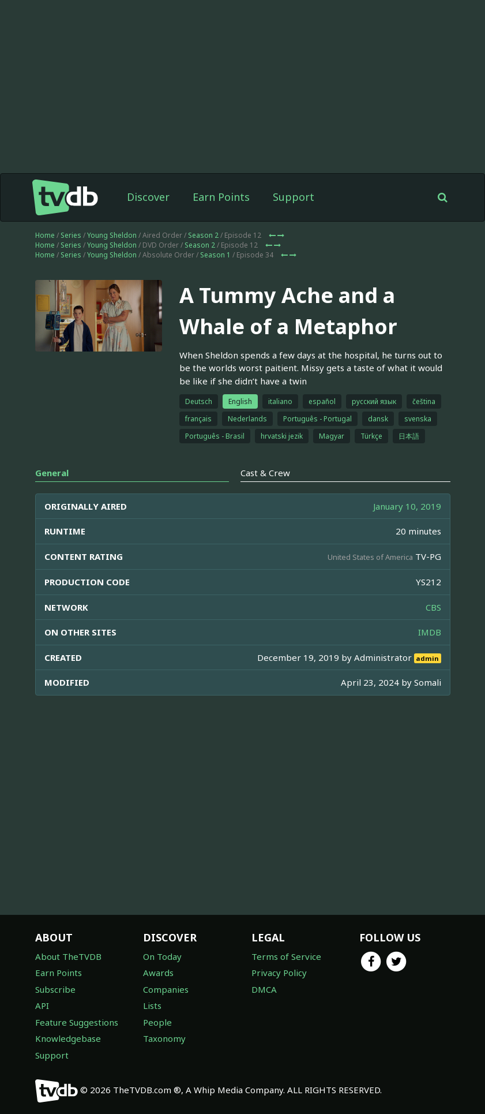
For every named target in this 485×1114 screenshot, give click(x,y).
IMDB (429, 632)
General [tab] (52, 473)
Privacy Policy (279, 972)
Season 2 (203, 235)
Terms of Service (286, 956)
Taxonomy (164, 1038)
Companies (166, 989)
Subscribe (55, 989)
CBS (433, 607)
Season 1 (215, 255)
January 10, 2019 (407, 506)
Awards (158, 972)
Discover (148, 197)
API (42, 1005)
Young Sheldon (112, 235)
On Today (162, 956)
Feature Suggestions (76, 1022)
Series (71, 235)
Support (293, 197)
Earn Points (221, 197)
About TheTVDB (68, 956)
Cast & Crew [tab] (265, 473)
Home (45, 235)
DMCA (264, 989)
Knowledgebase (68, 1038)
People (157, 1022)
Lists (152, 1005)
